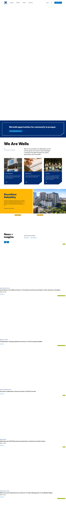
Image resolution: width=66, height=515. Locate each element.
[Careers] (53, 171)
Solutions (18, 2)
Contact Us (58, 2)
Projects (25, 2)
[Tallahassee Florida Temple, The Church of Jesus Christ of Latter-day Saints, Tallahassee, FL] (33, 221)
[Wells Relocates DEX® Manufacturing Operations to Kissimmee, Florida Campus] (33, 420)
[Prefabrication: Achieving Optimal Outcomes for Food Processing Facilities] (33, 320)
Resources (31, 2)
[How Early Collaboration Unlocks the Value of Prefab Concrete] (33, 369)
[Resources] (33, 171)
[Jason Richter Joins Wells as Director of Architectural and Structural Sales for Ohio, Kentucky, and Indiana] (33, 269)
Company (12, 2)
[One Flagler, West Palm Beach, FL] (11, 221)
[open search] (51, 2)
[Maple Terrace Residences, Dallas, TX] (49, 201)
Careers (47, 2)
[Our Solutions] (13, 171)
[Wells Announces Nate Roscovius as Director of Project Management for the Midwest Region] (33, 472)
